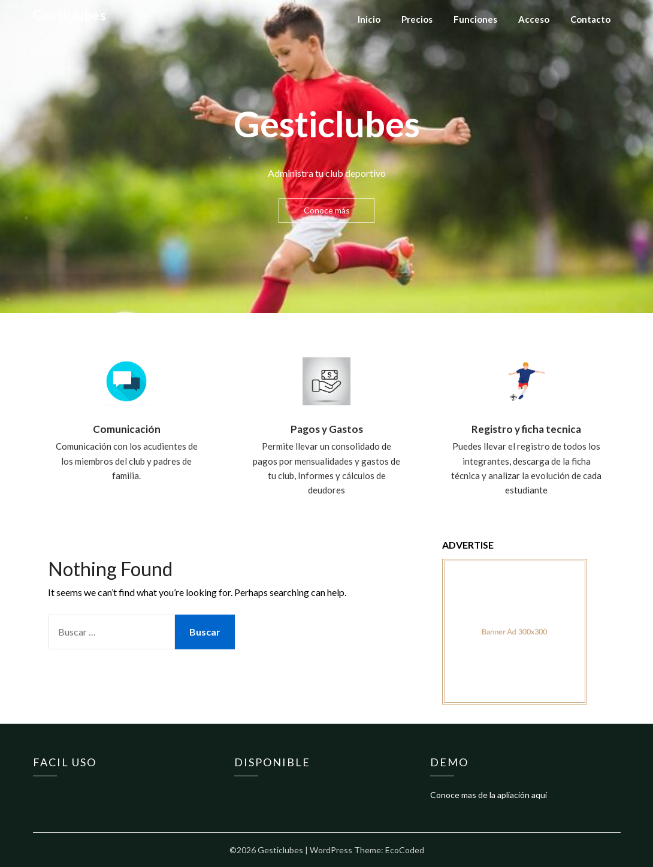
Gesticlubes (70, 15)
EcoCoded (404, 850)
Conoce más (327, 210)
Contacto (590, 19)
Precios (417, 19)
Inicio (369, 19)
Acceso (533, 19)
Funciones (475, 19)
